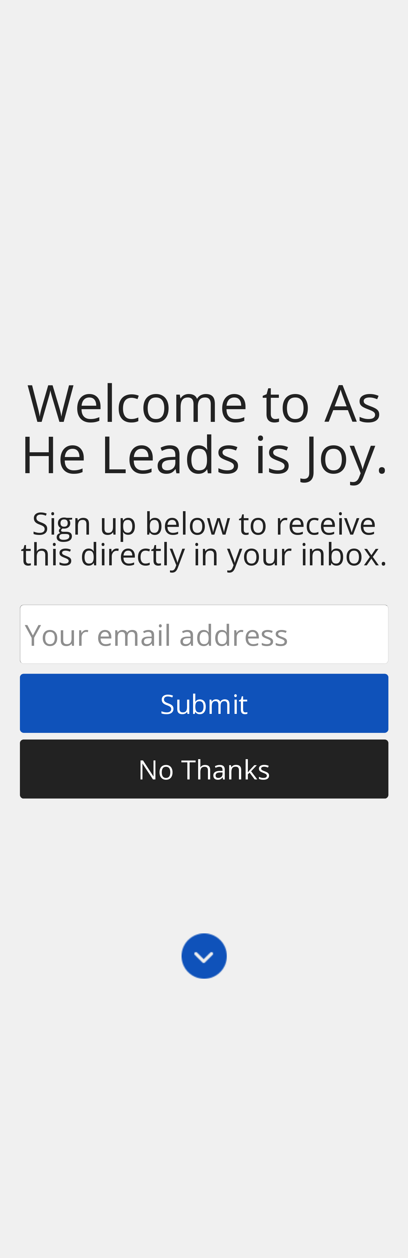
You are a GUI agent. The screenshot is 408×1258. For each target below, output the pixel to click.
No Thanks (204, 769)
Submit (204, 703)
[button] (204, 428)
